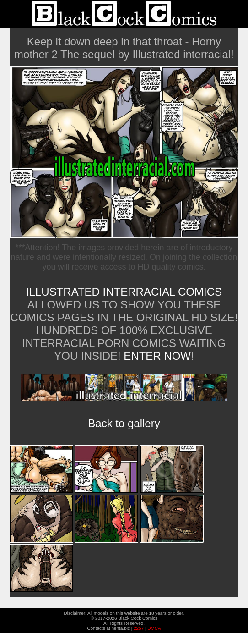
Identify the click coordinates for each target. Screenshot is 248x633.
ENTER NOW (156, 356)
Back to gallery (124, 423)
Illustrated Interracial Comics (124, 292)
